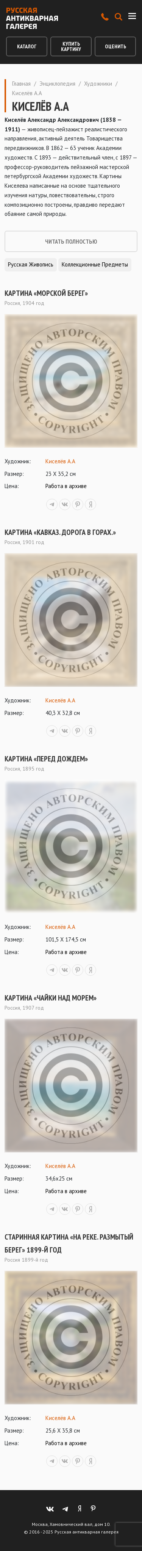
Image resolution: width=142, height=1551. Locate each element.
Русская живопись (30, 264)
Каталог (26, 46)
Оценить (115, 46)
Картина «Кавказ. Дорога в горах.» (60, 532)
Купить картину (71, 46)
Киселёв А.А (60, 461)
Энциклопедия (57, 83)
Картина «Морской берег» (46, 293)
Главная (21, 83)
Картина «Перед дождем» (46, 759)
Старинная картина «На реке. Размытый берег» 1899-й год (69, 1243)
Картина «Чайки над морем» (51, 998)
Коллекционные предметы (95, 264)
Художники (98, 83)
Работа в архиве (66, 486)
